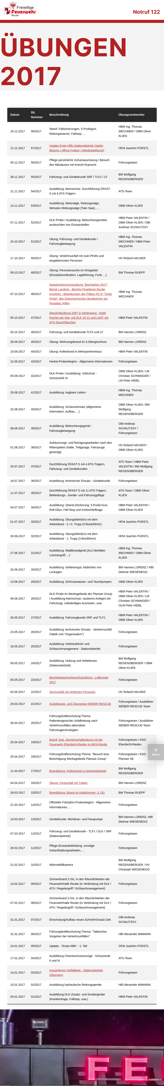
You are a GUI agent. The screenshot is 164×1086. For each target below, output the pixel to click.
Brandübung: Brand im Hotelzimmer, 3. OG (77, 792)
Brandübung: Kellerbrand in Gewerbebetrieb (77, 771)
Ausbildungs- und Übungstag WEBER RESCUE (80, 703)
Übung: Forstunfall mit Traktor (68, 783)
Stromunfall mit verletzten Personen (72, 692)
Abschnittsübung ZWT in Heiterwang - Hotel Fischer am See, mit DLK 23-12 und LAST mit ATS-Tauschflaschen (78, 317)
